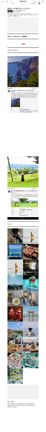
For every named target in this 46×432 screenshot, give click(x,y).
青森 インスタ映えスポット (21, 405)
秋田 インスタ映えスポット (30, 403)
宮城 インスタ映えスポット (12, 405)
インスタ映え (18, 11)
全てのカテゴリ (10, 11)
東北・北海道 (20, 10)
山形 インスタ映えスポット (12, 403)
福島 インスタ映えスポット (30, 405)
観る (14, 11)
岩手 (24, 10)
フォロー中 (23, 3)
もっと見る (23, 218)
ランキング (33, 3)
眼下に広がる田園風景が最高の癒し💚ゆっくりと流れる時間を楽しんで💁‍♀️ (24, 192)
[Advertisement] (23, 25)
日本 (16, 10)
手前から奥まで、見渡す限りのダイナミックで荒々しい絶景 (24, 91)
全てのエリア (10, 10)
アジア (14, 10)
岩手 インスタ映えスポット (21, 403)
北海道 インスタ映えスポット (12, 406)
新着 (12, 3)
